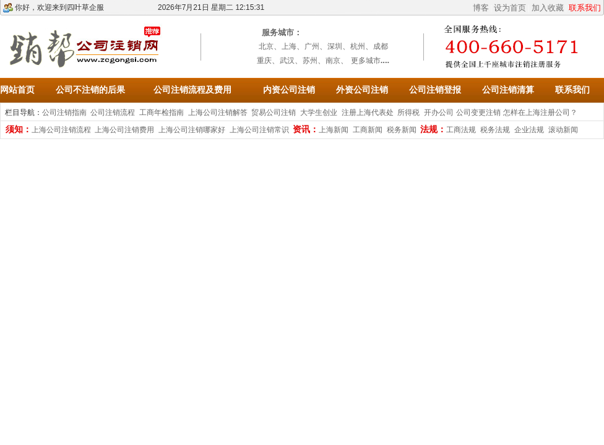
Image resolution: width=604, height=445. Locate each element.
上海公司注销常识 (259, 129)
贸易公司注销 (273, 112)
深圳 (334, 46)
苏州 (310, 60)
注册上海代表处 (368, 112)
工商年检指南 (161, 112)
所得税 (408, 112)
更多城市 (366, 60)
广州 (311, 46)
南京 (333, 60)
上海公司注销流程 (61, 129)
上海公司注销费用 (124, 129)
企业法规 (529, 129)
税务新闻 (401, 129)
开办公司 (439, 112)
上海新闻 (333, 129)
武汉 (287, 60)
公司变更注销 (478, 112)
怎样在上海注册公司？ (540, 112)
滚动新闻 (563, 129)
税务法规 (495, 129)
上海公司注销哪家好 (191, 129)
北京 (266, 46)
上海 (289, 46)
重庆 (264, 60)
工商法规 (461, 129)
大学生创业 (318, 112)
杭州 (357, 46)
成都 (380, 46)
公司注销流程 (112, 112)
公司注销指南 (64, 112)
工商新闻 (367, 129)
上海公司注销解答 (218, 112)
